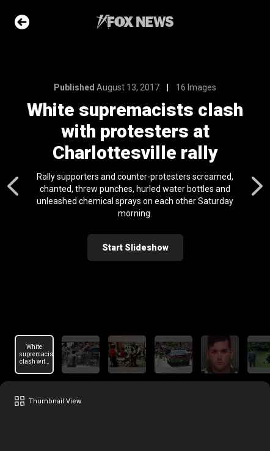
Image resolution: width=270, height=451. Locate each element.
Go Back (22, 22)
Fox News (135, 22)
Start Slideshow (135, 247)
